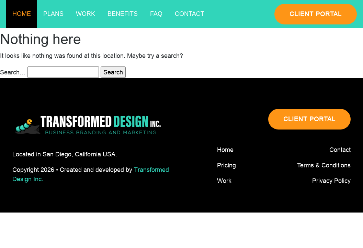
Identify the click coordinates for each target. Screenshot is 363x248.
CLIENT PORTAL (316, 14)
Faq (156, 13)
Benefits (122, 13)
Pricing (226, 165)
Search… (13, 72)
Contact (189, 13)
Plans (53, 13)
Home (21, 13)
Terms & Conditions (324, 165)
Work (85, 13)
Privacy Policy (331, 180)
